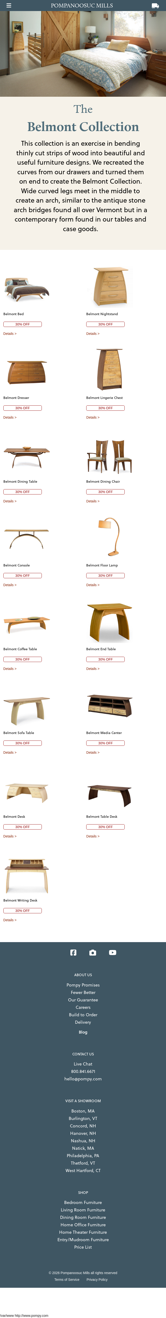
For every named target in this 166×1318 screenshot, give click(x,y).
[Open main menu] (9, 4)
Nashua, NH (83, 1141)
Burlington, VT (83, 1118)
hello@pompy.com (83, 1079)
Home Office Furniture (83, 1225)
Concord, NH (83, 1126)
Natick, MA (83, 1148)
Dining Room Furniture (83, 1217)
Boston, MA (83, 1111)
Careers (83, 1007)
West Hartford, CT (83, 1171)
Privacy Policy (97, 1280)
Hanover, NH (83, 1133)
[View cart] (155, 6)
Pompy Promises (83, 985)
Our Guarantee (83, 1000)
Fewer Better (83, 992)
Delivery (83, 1022)
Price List (83, 1247)
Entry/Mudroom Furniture (83, 1240)
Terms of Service (66, 1280)
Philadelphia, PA (83, 1156)
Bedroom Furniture (83, 1202)
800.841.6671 (83, 1071)
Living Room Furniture (83, 1210)
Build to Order (83, 1015)
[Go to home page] (84, 5)
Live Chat (83, 1064)
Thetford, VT (83, 1163)
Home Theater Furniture (83, 1232)
